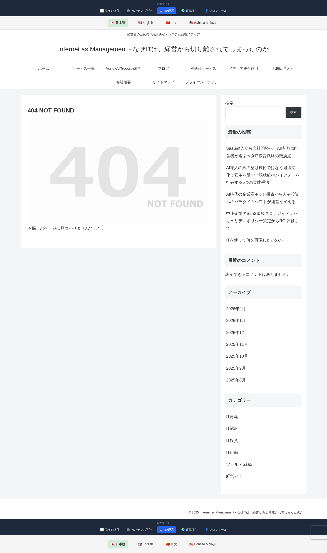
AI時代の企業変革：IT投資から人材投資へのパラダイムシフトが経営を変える (262, 198)
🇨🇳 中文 (171, 23)
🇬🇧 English (145, 23)
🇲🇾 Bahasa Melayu (202, 23)
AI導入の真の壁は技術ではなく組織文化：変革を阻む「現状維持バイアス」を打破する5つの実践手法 (263, 175)
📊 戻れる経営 (109, 10)
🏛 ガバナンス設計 (139, 10)
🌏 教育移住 (189, 10)
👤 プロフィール (216, 10)
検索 (229, 103)
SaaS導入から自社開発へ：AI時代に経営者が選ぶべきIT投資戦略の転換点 (261, 152)
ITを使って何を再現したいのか (254, 240)
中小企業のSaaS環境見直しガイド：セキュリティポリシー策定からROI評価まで (262, 221)
